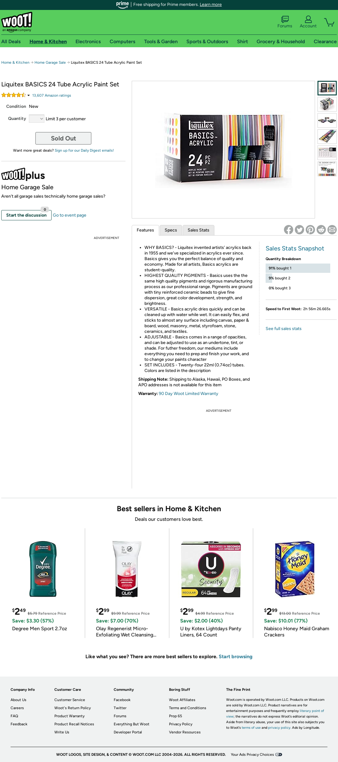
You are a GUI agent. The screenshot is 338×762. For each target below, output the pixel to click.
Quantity (17, 118)
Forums (284, 22)
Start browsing (236, 656)
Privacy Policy (180, 724)
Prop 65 (175, 716)
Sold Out (63, 138)
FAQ (14, 716)
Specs (171, 230)
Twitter (120, 708)
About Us (18, 700)
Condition (16, 106)
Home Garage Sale (50, 62)
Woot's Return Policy (72, 708)
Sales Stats (198, 230)
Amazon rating (51, 95)
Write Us (61, 732)
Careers (17, 708)
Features (145, 230)
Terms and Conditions (187, 708)
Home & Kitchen (15, 62)
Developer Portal (128, 732)
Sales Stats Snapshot (295, 248)
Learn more (211, 4)
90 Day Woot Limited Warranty (188, 393)
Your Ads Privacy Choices (252, 754)
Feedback (19, 724)
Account (308, 22)
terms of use (251, 728)
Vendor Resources (185, 732)
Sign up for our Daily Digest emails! (84, 150)
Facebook (122, 700)
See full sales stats (284, 328)
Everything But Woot (131, 724)
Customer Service (69, 700)
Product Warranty (69, 716)
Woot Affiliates (182, 700)
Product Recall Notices (74, 724)
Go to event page (69, 215)
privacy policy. (279, 728)
